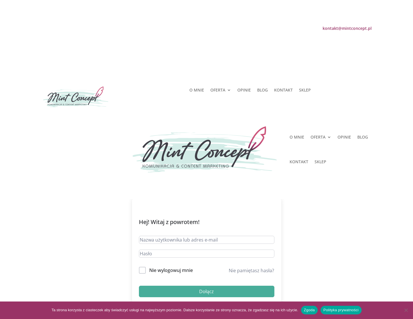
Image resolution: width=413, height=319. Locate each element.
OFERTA (217, 90)
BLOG (262, 90)
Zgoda (309, 310)
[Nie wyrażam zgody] (406, 310)
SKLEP (305, 90)
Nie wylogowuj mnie (171, 270)
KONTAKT (283, 90)
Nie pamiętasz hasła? (251, 270)
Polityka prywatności (341, 310)
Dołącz (206, 291)
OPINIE (244, 90)
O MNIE (196, 90)
